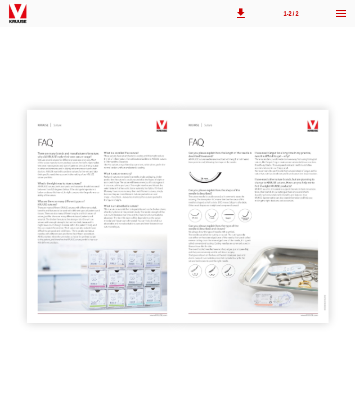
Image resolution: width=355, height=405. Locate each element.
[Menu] (340, 13)
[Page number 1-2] (291, 13)
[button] (240, 13)
